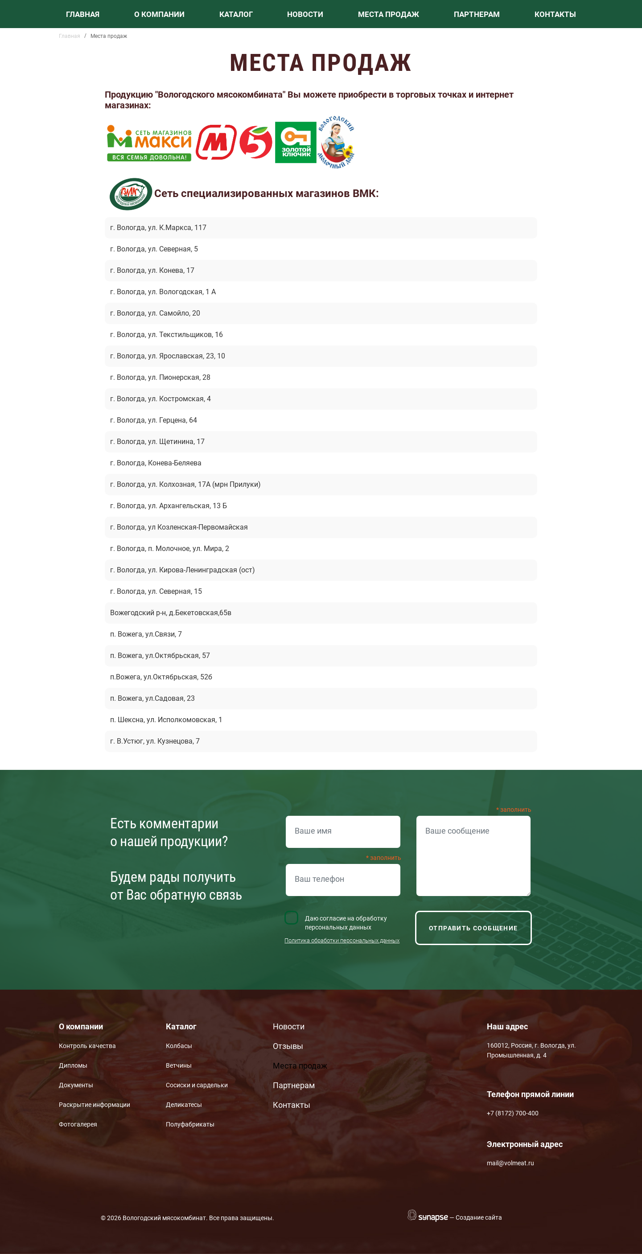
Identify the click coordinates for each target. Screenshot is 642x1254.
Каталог (236, 14)
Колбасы (179, 1045)
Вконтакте (408, 1030)
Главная (82, 14)
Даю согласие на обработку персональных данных (346, 923)
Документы (76, 1085)
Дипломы (73, 1065)
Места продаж (388, 14)
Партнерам (477, 14)
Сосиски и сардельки (197, 1085)
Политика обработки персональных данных (341, 940)
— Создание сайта (475, 1217)
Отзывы (288, 1046)
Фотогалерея (78, 1124)
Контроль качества (87, 1045)
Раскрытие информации (94, 1104)
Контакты (555, 14)
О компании (159, 14)
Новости (305, 14)
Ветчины (179, 1065)
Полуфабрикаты (190, 1124)
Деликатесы (184, 1104)
